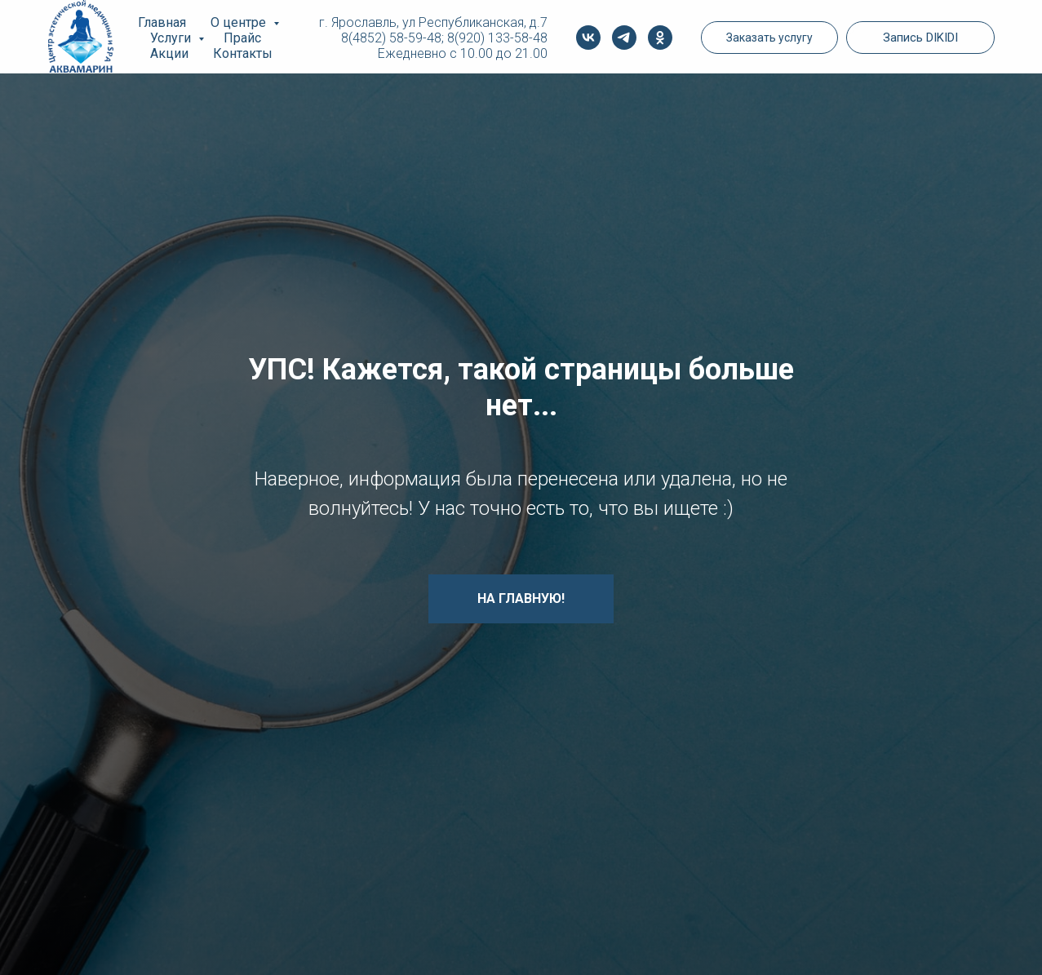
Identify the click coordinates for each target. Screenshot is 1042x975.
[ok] (660, 37)
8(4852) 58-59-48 (391, 38)
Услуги (172, 38)
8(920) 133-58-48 (497, 38)
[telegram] (624, 37)
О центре (240, 22)
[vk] (588, 37)
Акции (169, 53)
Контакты (243, 53)
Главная (162, 22)
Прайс (242, 38)
